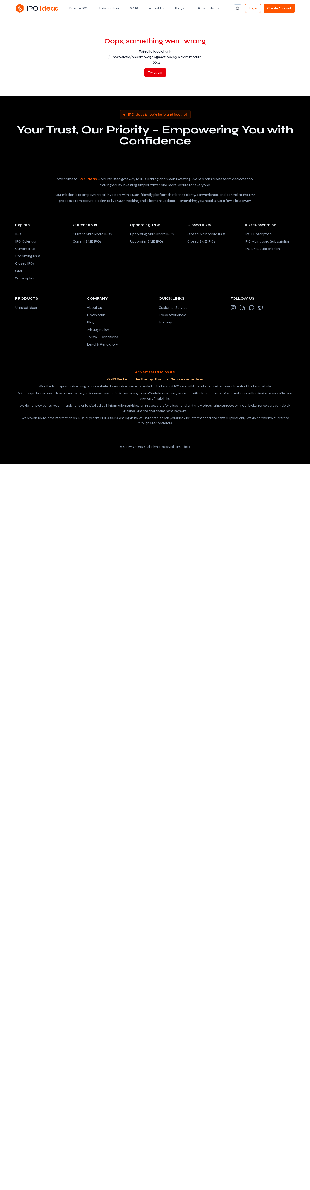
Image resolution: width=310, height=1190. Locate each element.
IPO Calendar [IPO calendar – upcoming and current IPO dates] (26, 241)
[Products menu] (209, 8)
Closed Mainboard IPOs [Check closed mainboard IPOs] (206, 234)
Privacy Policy (98, 329)
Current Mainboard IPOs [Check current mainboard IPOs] (92, 234)
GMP (134, 8)
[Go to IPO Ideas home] (36, 8)
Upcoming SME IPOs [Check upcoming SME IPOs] (147, 241)
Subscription (109, 8)
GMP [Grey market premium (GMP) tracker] (19, 271)
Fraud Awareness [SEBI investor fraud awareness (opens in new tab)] (173, 315)
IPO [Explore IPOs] (18, 234)
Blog (91, 322)
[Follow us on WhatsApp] (251, 307)
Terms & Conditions (102, 337)
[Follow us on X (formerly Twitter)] (261, 307)
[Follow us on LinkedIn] (242, 307)
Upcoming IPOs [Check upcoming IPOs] (27, 256)
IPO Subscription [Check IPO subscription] (258, 234)
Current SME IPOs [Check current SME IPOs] (87, 241)
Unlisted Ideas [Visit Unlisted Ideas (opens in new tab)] (26, 307)
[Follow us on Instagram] (233, 307)
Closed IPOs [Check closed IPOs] (25, 263)
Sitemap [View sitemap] (165, 322)
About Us (156, 8)
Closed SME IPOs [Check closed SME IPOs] (201, 241)
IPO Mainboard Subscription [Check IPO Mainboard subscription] (267, 241)
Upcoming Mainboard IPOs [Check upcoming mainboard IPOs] (152, 234)
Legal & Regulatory (102, 344)
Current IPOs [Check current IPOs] (25, 248)
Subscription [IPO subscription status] (25, 278)
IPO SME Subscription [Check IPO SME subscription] (262, 248)
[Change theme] (237, 8)
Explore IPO (78, 8)
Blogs (179, 8)
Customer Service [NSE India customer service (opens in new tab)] (173, 307)
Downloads (96, 315)
